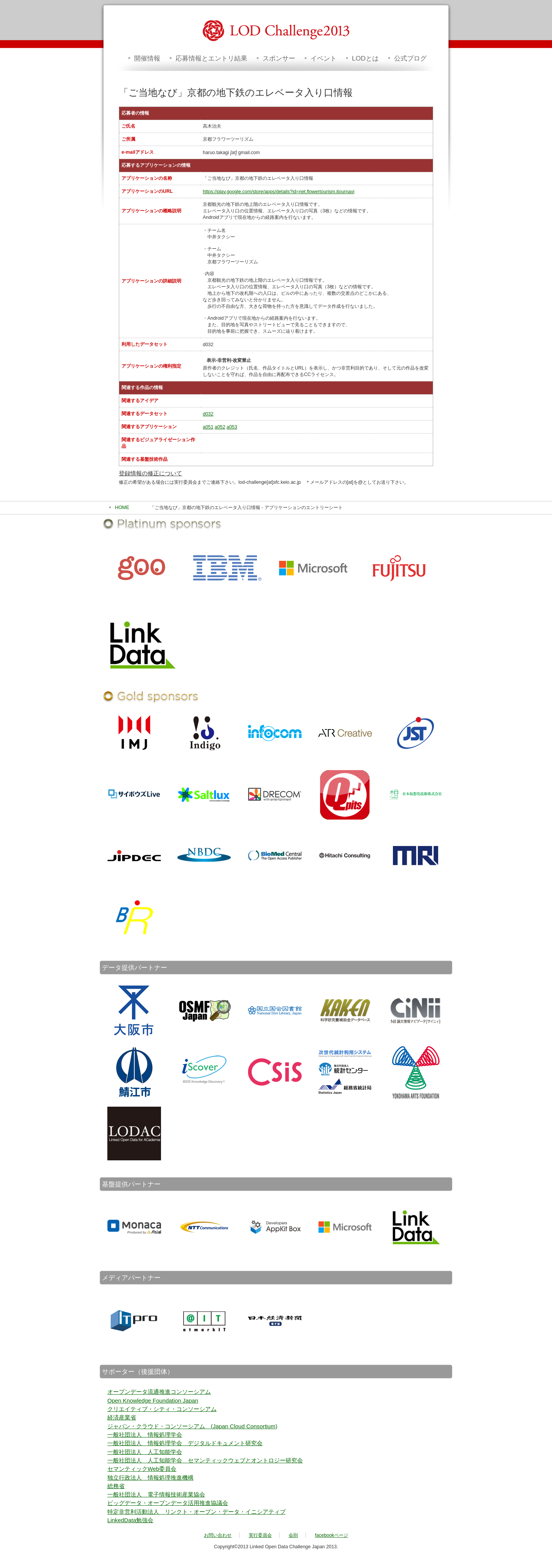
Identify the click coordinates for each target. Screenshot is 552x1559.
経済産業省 (121, 1417)
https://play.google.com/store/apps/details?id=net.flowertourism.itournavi (278, 191)
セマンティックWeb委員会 (141, 1469)
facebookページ (331, 1535)
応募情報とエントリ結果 (211, 58)
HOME (122, 507)
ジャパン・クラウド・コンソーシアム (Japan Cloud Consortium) (192, 1426)
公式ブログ (410, 58)
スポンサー (279, 58)
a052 (220, 427)
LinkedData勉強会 (130, 1520)
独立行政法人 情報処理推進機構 (150, 1478)
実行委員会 (260, 1535)
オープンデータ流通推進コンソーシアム (159, 1392)
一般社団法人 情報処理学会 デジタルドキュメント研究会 (185, 1443)
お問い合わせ (218, 1535)
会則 (293, 1535)
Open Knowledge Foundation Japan (152, 1401)
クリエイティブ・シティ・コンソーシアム (162, 1409)
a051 (208, 427)
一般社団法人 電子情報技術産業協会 (156, 1495)
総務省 (116, 1486)
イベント (323, 58)
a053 (232, 427)
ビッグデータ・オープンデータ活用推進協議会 (167, 1503)
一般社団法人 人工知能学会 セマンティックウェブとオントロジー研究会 (205, 1460)
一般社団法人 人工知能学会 (144, 1452)
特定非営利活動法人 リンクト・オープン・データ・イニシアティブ (196, 1512)
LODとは (365, 58)
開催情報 (147, 58)
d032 (208, 414)
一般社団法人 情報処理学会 (144, 1435)
